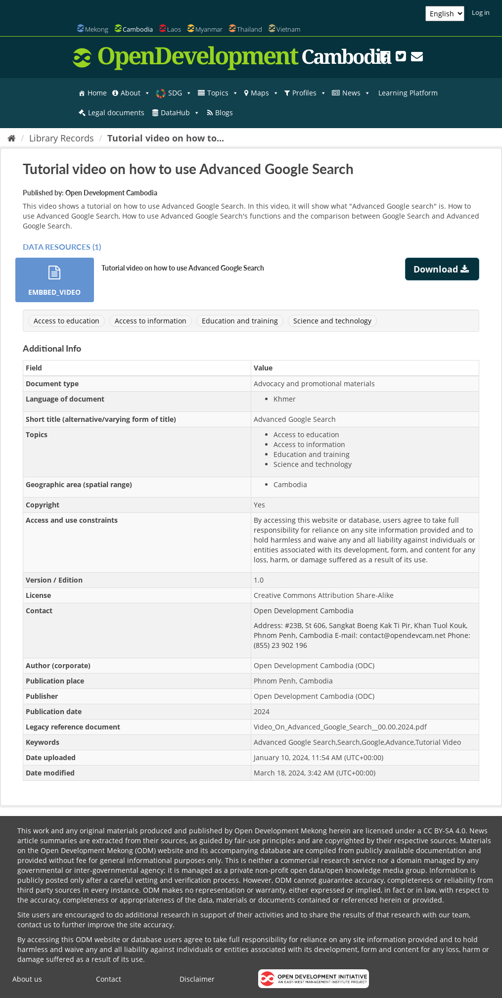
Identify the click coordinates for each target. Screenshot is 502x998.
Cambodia (138, 29)
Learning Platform (408, 92)
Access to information (150, 320)
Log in (481, 12)
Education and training (240, 320)
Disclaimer (197, 979)
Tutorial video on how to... (165, 138)
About (135, 93)
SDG (180, 93)
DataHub (180, 113)
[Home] (11, 138)
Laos (174, 29)
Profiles (309, 93)
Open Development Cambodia (111, 192)
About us (27, 979)
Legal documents (116, 112)
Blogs (224, 112)
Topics (222, 93)
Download (442, 269)
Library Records (61, 138)
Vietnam (288, 29)
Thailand (249, 29)
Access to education (66, 320)
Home (97, 92)
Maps (265, 93)
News (356, 93)
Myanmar (209, 29)
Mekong (96, 29)
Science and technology (332, 320)
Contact (108, 979)
